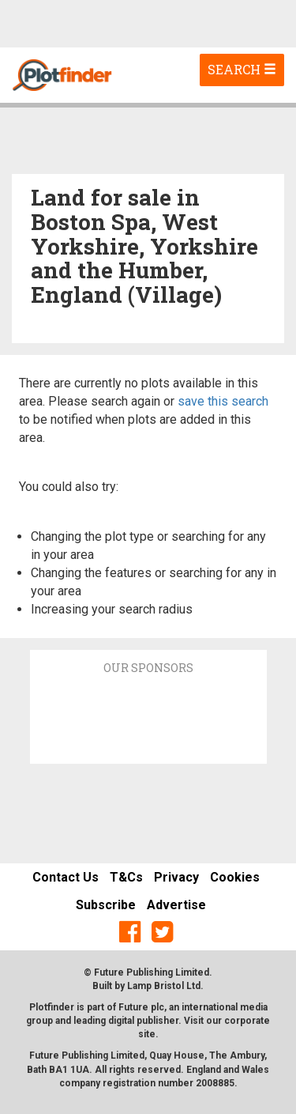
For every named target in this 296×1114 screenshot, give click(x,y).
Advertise (176, 904)
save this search (223, 401)
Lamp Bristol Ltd (163, 985)
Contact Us (65, 877)
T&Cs (126, 877)
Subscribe (106, 904)
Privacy (176, 877)
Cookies (235, 877)
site (146, 1034)
